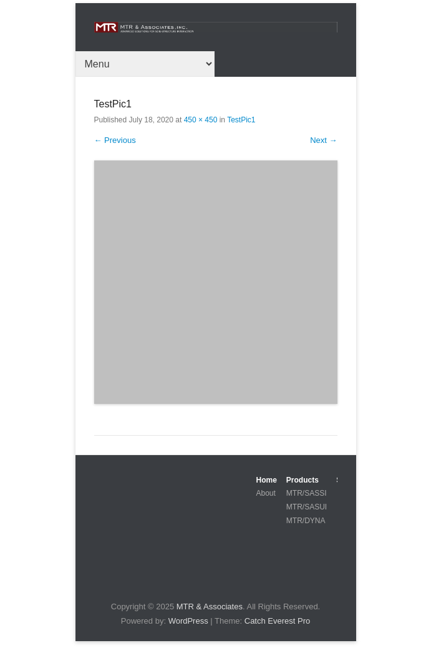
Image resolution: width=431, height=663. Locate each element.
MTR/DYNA (306, 520)
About (266, 493)
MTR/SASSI (306, 493)
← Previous (115, 140)
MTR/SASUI (306, 507)
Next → (323, 140)
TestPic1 (241, 119)
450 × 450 (201, 119)
